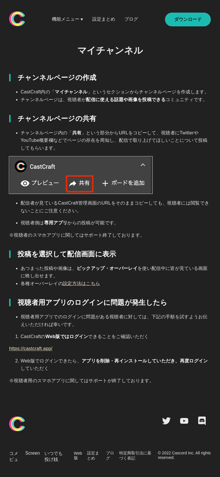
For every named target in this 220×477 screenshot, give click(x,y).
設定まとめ (103, 19)
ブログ (131, 19)
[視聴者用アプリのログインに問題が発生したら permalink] (8, 302)
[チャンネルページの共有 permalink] (8, 118)
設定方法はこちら (81, 283)
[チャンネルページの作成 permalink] (8, 77)
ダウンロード (188, 19)
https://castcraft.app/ (30, 348)
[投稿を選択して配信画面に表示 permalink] (8, 254)
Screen (32, 453)
